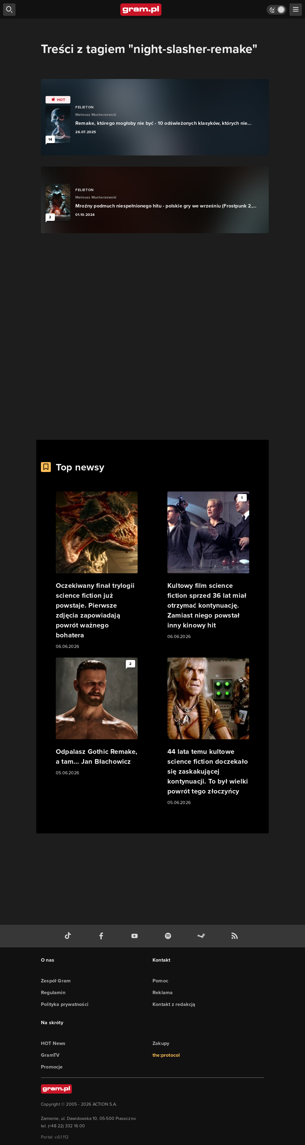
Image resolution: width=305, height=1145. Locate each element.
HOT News (53, 1043)
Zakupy (160, 1043)
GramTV (50, 1055)
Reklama (162, 992)
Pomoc (160, 980)
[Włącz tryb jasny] (276, 10)
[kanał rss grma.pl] (236, 936)
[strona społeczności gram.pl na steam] (202, 936)
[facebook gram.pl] (103, 936)
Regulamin (53, 992)
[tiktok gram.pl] (69, 936)
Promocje (52, 1066)
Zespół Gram (56, 980)
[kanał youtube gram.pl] (136, 936)
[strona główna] (141, 9)
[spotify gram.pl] (169, 936)
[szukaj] (9, 9)
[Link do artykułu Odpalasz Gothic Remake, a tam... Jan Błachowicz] (96, 717)
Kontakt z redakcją (174, 1004)
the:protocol (166, 1055)
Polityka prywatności (64, 1004)
